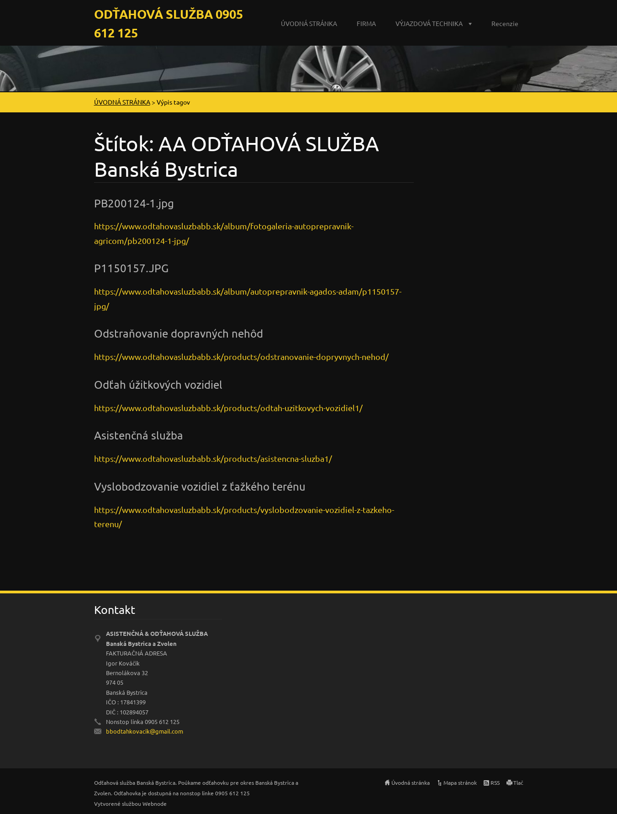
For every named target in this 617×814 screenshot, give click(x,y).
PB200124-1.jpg (134, 203)
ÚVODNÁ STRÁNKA (309, 23)
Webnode (154, 803)
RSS (495, 782)
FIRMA (366, 23)
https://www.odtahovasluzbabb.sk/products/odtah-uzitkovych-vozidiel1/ (228, 407)
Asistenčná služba (138, 435)
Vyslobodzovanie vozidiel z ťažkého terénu (200, 486)
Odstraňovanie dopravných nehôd (178, 333)
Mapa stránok (460, 782)
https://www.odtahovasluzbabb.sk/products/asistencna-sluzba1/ (213, 458)
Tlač (518, 782)
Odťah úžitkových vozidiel (158, 384)
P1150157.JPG (131, 268)
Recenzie (504, 23)
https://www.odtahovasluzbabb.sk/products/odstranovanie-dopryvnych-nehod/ (241, 356)
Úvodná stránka (410, 782)
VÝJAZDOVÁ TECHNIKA (429, 23)
